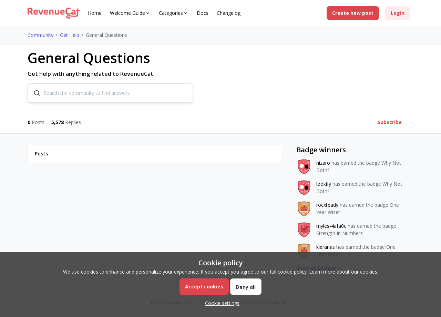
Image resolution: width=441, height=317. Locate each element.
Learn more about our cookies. (343, 271)
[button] (353, 13)
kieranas (325, 247)
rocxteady (327, 205)
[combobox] (110, 93)
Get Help (69, 35)
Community (40, 35)
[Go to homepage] (54, 13)
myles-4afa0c (331, 226)
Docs (202, 13)
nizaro (323, 163)
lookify (323, 184)
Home (95, 13)
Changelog (228, 13)
